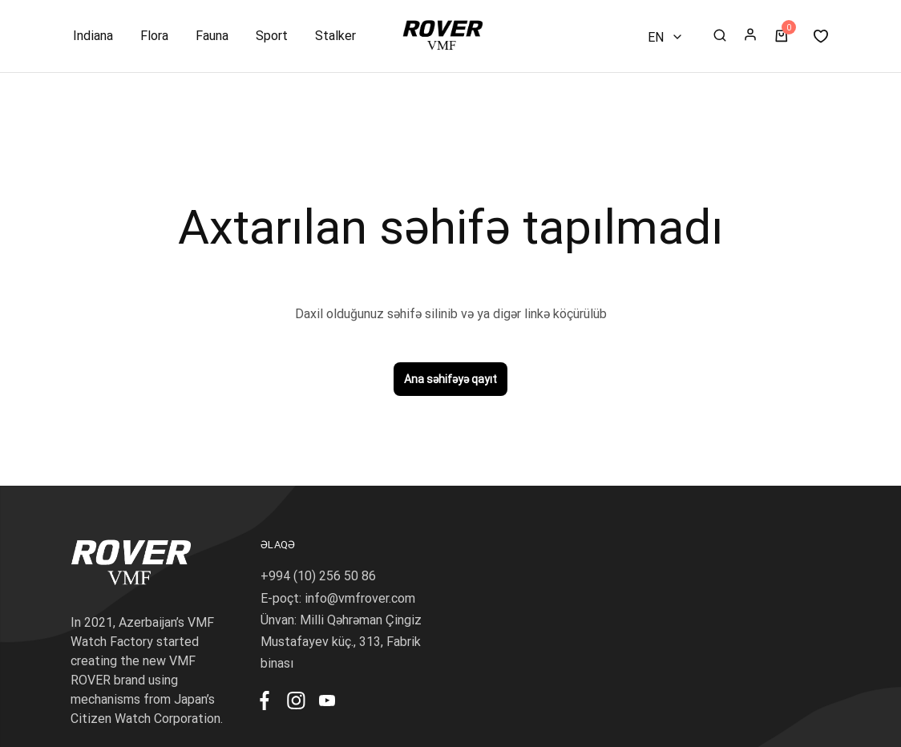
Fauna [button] (212, 35)
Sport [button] (272, 35)
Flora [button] (154, 35)
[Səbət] (781, 36)
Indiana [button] (93, 35)
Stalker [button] (335, 35)
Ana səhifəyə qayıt (450, 379)
